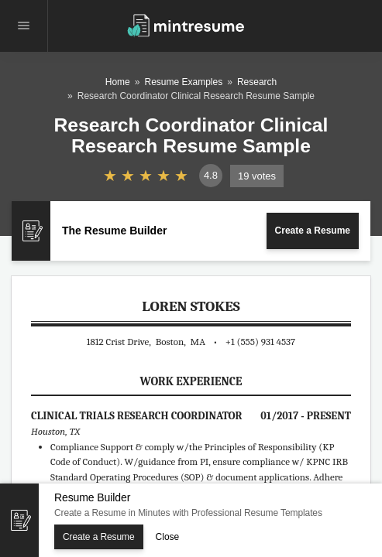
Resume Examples (183, 82)
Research (257, 82)
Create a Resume (312, 230)
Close (168, 536)
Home (117, 82)
